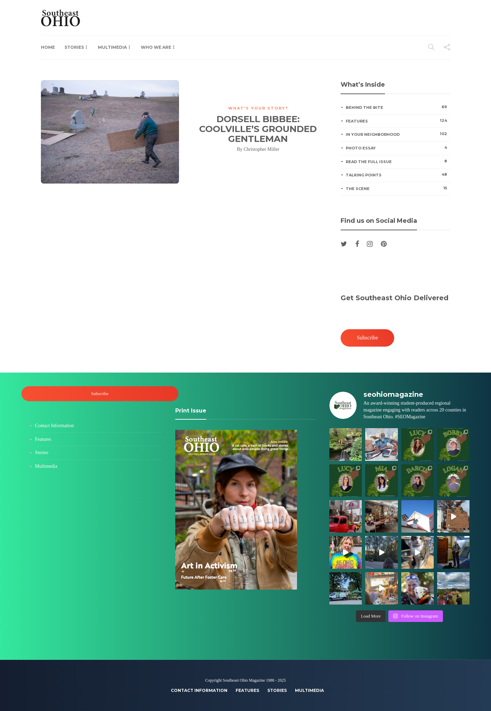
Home (48, 47)
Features (398, 121)
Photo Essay (398, 147)
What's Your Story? (258, 108)
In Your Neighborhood (398, 134)
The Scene (398, 188)
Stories (74, 47)
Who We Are (156, 47)
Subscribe (367, 337)
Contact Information (54, 425)
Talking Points (398, 174)
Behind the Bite (398, 107)
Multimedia (112, 47)
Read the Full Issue (398, 161)
